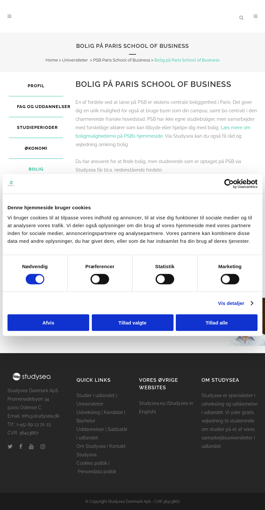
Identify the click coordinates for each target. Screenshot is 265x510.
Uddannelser (90, 429)
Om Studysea (91, 446)
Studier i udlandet (96, 395)
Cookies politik (92, 463)
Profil (36, 85)
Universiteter (75, 60)
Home (52, 60)
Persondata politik (97, 471)
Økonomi (36, 148)
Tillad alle (216, 322)
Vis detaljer (231, 303)
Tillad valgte (132, 322)
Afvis (48, 322)
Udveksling (88, 412)
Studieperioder (37, 127)
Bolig (36, 169)
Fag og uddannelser (44, 106)
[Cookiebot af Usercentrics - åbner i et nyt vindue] (229, 183)
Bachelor (86, 420)
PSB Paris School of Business (121, 60)
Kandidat (113, 412)
